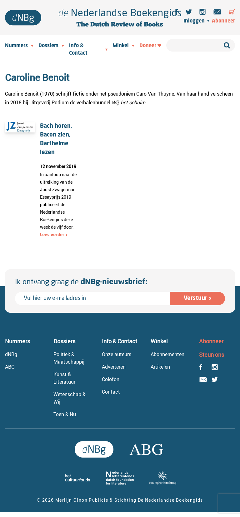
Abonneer (223, 21)
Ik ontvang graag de (81, 282)
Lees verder (52, 235)
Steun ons (211, 354)
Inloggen (194, 21)
